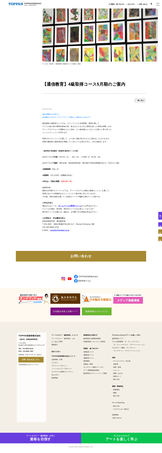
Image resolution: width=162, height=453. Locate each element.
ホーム (44, 64)
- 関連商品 (116, 389)
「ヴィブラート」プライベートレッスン (126, 351)
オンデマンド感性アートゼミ (93, 367)
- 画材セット (116, 376)
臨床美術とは (160, 215)
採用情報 (55, 378)
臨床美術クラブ (117, 338)
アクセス (55, 362)
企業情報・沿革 (57, 359)
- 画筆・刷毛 (116, 367)
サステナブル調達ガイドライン (62, 372)
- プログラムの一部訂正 (120, 409)
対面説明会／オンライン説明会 (94, 341)
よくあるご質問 (57, 341)
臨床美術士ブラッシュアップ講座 (95, 373)
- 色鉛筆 (115, 364)
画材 (113, 357)
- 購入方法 (116, 379)
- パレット (116, 370)
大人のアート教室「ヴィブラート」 (124, 348)
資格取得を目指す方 (90, 335)
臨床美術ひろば (82, 281)
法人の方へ (131, 4)
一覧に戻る (140, 104)
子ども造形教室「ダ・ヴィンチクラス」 (126, 341)
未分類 (51, 64)
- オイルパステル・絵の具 (121, 361)
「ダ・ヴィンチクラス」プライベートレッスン (128, 344)
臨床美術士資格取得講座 (92, 338)
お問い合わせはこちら (30, 359)
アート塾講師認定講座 (91, 370)
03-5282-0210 (28, 348)
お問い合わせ (143, 4)
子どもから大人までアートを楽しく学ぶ (126, 335)
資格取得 (160, 231)
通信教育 (86, 361)
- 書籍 (114, 393)
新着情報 (115, 415)
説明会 (160, 224)
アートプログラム (118, 403)
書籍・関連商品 (117, 386)
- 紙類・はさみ (117, 373)
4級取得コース (88, 355)
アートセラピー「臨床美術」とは (63, 338)
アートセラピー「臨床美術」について (65, 335)
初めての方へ (56, 351)
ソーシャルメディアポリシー (62, 369)
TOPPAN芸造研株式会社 (86, 277)
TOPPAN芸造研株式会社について (63, 356)
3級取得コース (88, 358)
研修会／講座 (88, 364)
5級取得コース (88, 352)
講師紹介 (55, 344)
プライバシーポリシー (59, 365)
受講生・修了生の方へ (117, 4)
